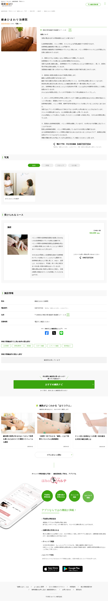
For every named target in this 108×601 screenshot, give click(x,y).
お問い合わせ (66, 589)
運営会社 (79, 589)
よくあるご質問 (39, 587)
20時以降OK (17, 346)
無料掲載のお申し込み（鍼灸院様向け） (44, 589)
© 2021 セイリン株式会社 (54, 596)
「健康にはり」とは (22, 587)
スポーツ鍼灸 (40, 346)
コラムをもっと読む (54, 455)
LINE (61, 333)
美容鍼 (29, 346)
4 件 (20, 23)
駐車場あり (67, 346)
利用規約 (73, 587)
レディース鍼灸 (54, 346)
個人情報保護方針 (86, 587)
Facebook (47, 333)
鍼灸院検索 (94, 4)
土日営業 (6, 346)
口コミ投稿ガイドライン (57, 587)
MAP (70, 30)
